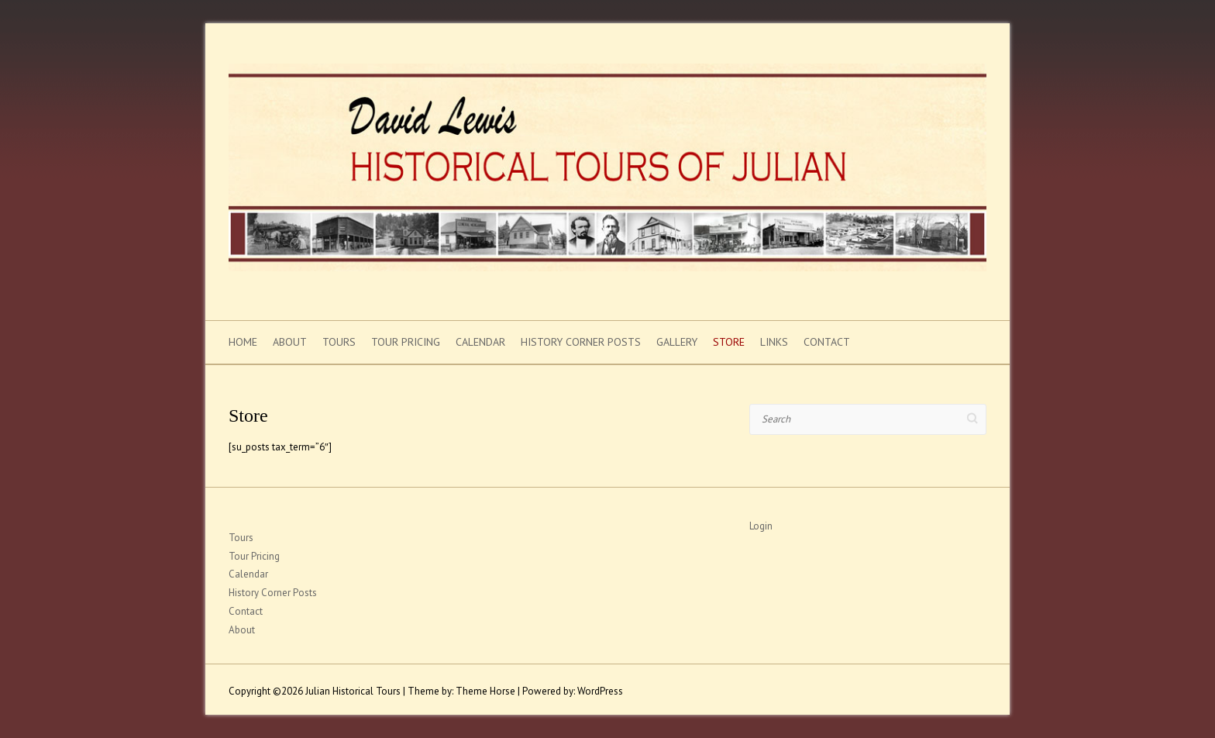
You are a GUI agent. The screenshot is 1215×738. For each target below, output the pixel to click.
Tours (339, 342)
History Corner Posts (581, 342)
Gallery (676, 342)
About (290, 342)
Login (761, 526)
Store (729, 342)
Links (774, 342)
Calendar (480, 342)
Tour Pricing (405, 342)
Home (243, 342)
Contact (827, 342)
